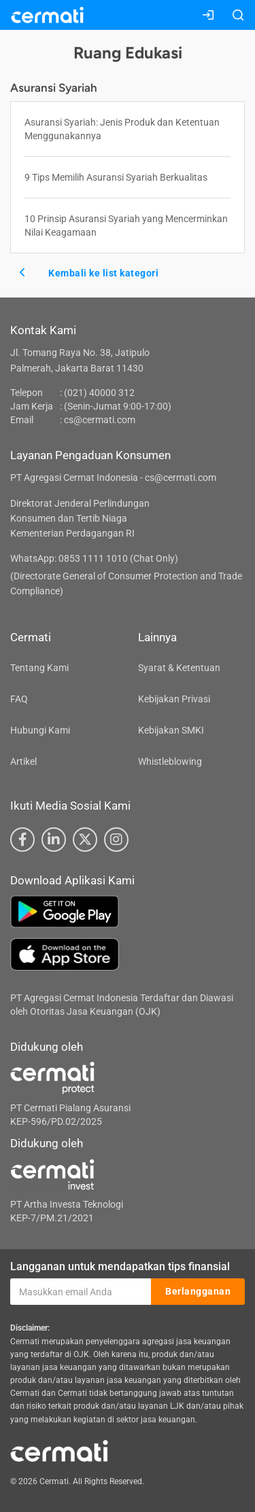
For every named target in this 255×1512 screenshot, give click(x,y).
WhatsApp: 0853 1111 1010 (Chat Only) (94, 558)
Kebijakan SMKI (171, 730)
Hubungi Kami (40, 730)
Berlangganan (198, 1291)
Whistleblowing (170, 761)
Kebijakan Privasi (174, 699)
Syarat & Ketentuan (179, 667)
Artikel (23, 761)
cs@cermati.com (99, 419)
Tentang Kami (39, 667)
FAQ (19, 699)
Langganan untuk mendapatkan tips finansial (120, 1266)
